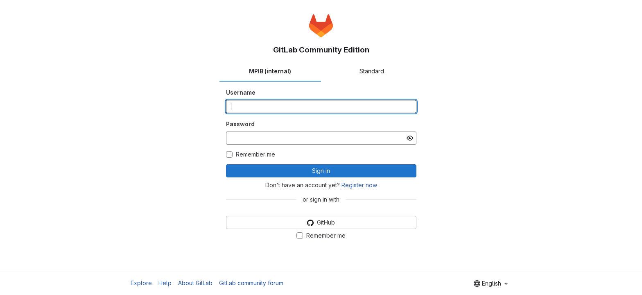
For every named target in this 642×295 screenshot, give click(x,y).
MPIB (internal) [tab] (270, 71)
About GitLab (195, 282)
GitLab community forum (251, 282)
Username (240, 92)
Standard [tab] (371, 71)
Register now (359, 185)
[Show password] (409, 138)
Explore (141, 282)
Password (240, 123)
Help (165, 282)
